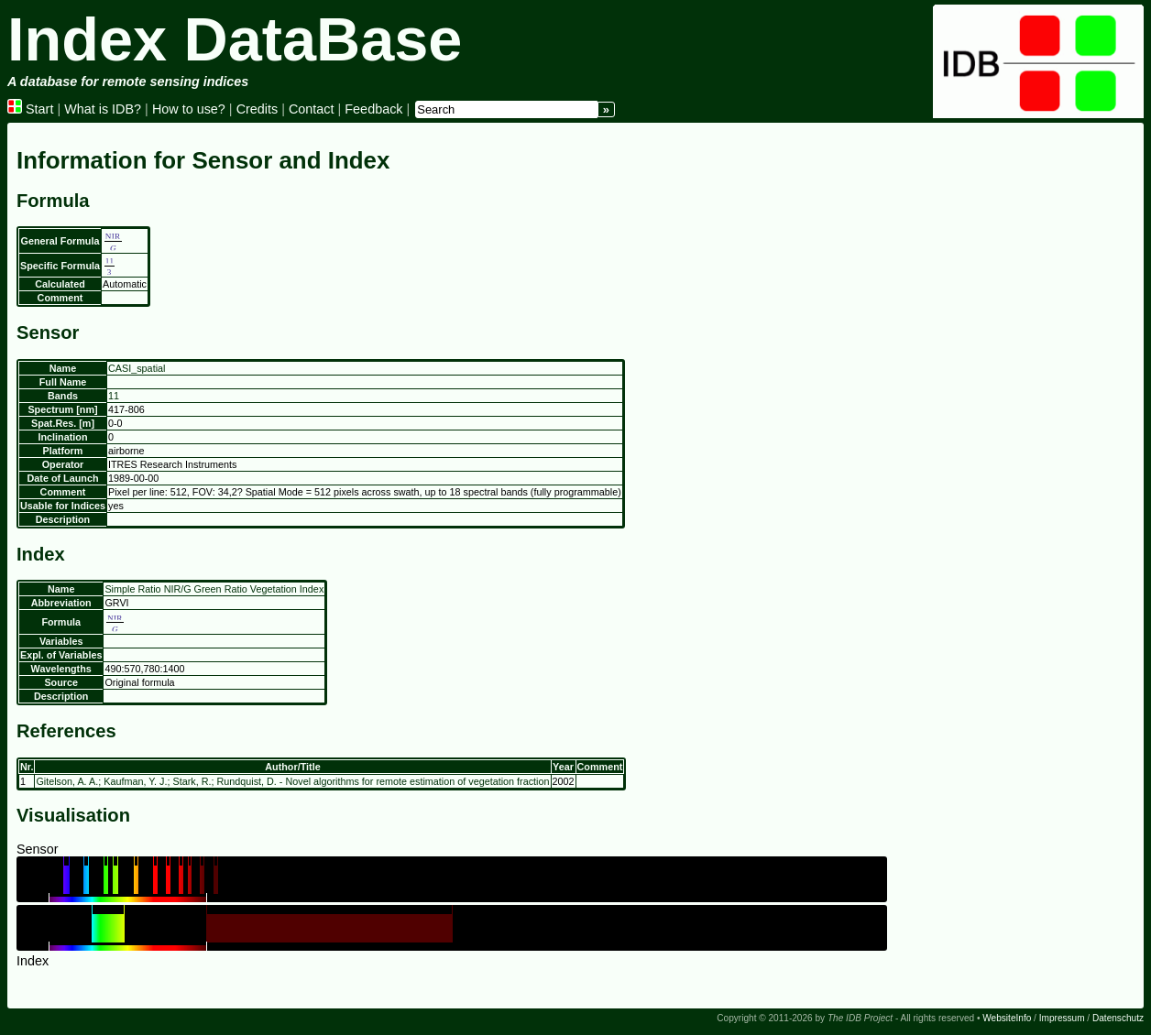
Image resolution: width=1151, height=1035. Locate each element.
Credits (257, 109)
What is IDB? (102, 109)
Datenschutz (1118, 1018)
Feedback (373, 109)
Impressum (1062, 1018)
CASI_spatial (136, 368)
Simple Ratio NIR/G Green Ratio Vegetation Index (213, 588)
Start (30, 109)
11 (113, 395)
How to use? (188, 109)
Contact (311, 109)
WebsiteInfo (1006, 1018)
